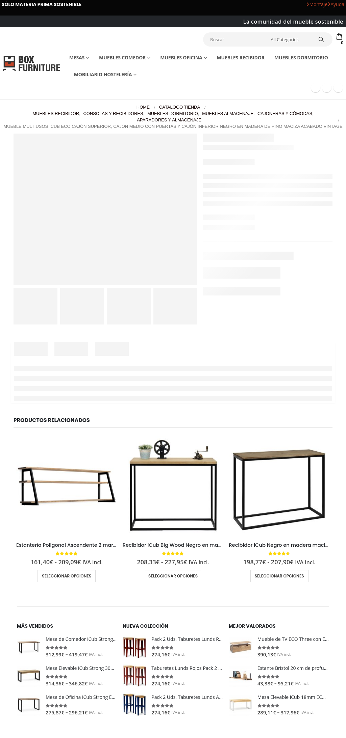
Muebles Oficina (181, 57)
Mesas (77, 57)
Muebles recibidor (241, 57)
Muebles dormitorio (301, 57)
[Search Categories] (290, 39)
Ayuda (335, 4)
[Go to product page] (66, 486)
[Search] (321, 39)
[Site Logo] (31, 63)
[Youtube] (326, 87)
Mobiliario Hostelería (103, 74)
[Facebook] (315, 87)
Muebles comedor (122, 57)
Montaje (316, 4)
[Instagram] (338, 87)
